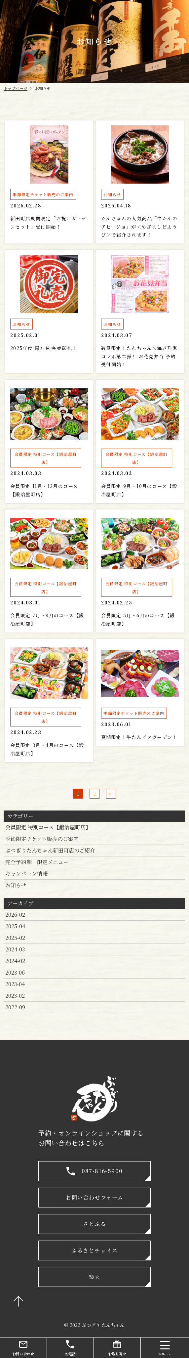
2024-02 (15, 961)
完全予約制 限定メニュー (37, 862)
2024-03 (15, 949)
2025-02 (15, 938)
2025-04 (15, 926)
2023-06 (15, 972)
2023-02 (15, 995)
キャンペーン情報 (26, 873)
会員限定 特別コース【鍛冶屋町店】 (48, 827)
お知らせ (15, 885)
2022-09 (15, 1007)
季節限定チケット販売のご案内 (42, 839)
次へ (111, 793)
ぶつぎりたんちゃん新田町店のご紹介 (50, 850)
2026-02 (15, 914)
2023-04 (15, 984)
